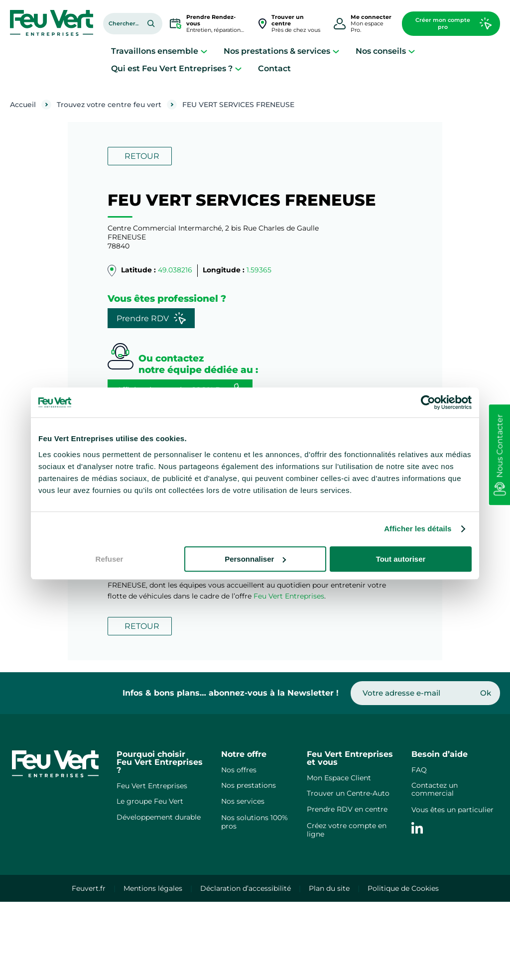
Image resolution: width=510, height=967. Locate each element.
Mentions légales (153, 888)
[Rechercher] (151, 23)
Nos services (242, 801)
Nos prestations (248, 785)
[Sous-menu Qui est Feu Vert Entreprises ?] (238, 68)
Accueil (23, 104)
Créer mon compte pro (453, 23)
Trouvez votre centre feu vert (109, 104)
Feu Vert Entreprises (289, 596)
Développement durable (159, 817)
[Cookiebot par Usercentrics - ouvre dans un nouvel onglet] (428, 402)
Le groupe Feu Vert (150, 801)
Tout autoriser (401, 559)
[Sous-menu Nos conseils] (411, 51)
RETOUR (142, 156)
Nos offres (238, 769)
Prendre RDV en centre (347, 809)
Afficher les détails (417, 528)
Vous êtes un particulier (452, 809)
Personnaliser (255, 559)
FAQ (419, 769)
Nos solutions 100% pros (254, 822)
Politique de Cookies (403, 888)
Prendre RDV (151, 318)
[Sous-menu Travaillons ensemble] (204, 51)
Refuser (110, 559)
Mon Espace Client (339, 777)
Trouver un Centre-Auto (348, 793)
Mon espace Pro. (371, 23)
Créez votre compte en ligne (346, 830)
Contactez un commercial (434, 789)
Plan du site (329, 888)
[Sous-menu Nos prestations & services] (336, 51)
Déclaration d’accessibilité (245, 888)
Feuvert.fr (89, 888)
